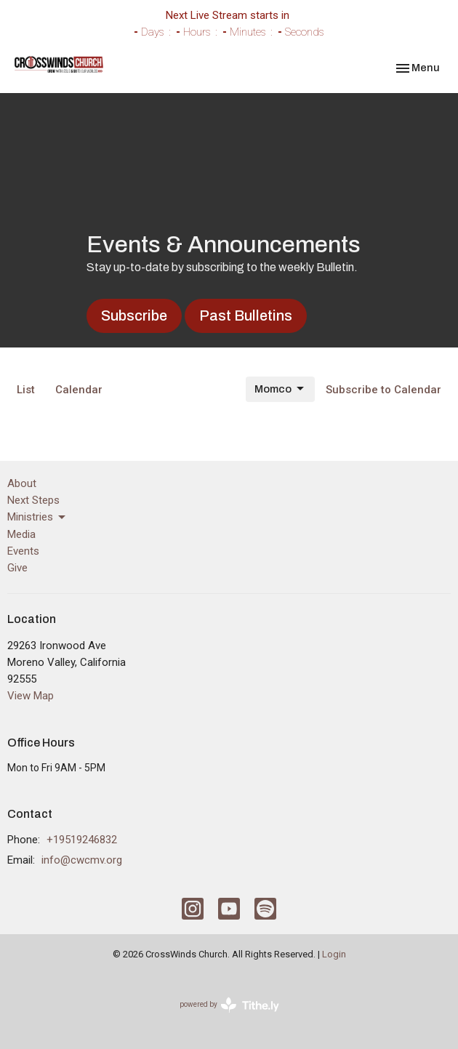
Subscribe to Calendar (383, 389)
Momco (280, 389)
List (26, 389)
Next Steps (33, 500)
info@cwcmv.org (81, 860)
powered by (229, 1005)
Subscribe (134, 315)
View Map (30, 695)
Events (23, 551)
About (21, 483)
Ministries (37, 517)
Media (21, 534)
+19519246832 (82, 839)
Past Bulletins (245, 315)
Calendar (79, 389)
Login (334, 954)
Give (17, 567)
